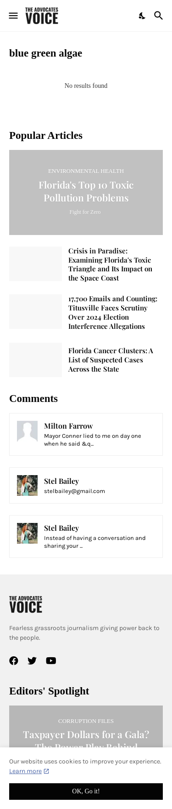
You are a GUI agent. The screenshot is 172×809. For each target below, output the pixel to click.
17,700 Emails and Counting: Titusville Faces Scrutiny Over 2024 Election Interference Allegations (112, 312)
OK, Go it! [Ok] (86, 791)
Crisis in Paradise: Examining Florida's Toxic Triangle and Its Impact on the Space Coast (110, 265)
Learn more (25, 771)
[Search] (160, 15)
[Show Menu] (12, 15)
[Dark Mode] (143, 15)
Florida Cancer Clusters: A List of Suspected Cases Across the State (110, 359)
